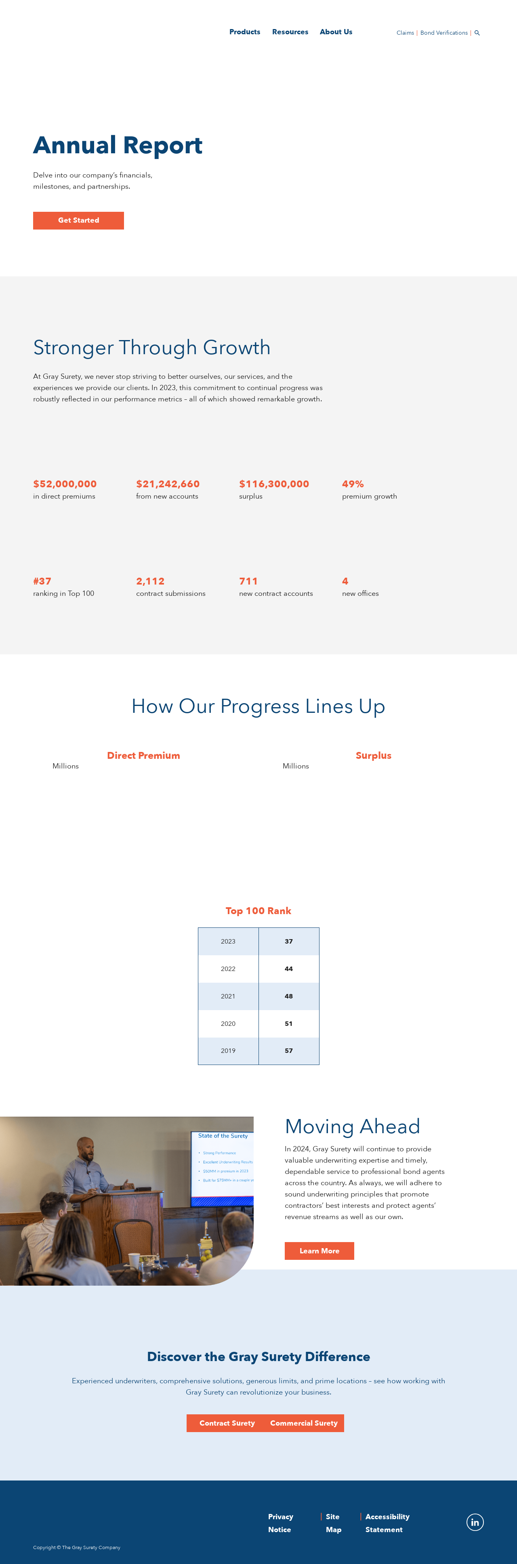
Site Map (334, 1523)
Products (245, 32)
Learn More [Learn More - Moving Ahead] (320, 1251)
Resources (290, 32)
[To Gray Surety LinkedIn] (470, 1522)
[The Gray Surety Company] (143, 1512)
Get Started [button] (78, 220)
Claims (405, 33)
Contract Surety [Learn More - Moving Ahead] (227, 1423)
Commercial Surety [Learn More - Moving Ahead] (304, 1423)
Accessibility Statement (388, 1523)
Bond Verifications (444, 33)
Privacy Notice (280, 1523)
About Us (336, 32)
